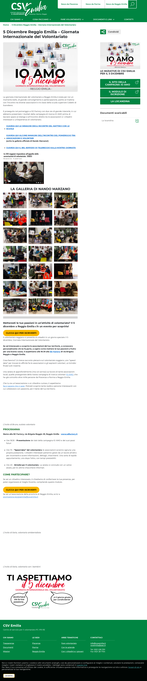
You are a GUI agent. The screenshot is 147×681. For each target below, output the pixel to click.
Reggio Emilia (38, 651)
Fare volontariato (69, 643)
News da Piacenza (69, 4)
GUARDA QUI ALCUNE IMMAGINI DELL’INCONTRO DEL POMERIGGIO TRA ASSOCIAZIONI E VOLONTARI (40, 136)
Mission (6, 651)
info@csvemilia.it (98, 643)
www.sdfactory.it (69, 434)
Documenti (8, 647)
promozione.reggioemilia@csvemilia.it (20, 497)
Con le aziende (68, 647)
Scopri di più (134, 667)
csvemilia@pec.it (98, 645)
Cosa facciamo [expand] (41, 19)
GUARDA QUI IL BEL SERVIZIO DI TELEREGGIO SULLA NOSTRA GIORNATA (41, 148)
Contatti (128, 19)
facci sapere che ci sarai (14, 386)
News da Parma (93, 4)
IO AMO (69, 375)
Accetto (9, 676)
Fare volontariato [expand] (71, 19)
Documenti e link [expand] (102, 19)
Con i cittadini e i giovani (72, 651)
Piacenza (36, 643)
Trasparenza (8, 643)
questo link (82, 665)
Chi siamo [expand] (15, 19)
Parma (35, 647)
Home (6, 25)
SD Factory (55, 352)
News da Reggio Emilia (116, 4)
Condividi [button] (112, 31)
